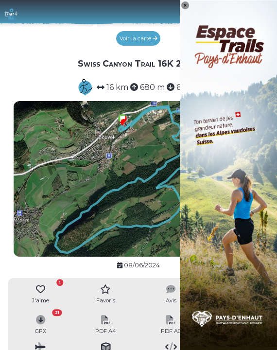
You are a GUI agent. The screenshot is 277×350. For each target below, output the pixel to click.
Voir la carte (138, 38)
